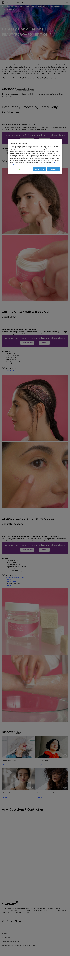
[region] (35, 156)
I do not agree (39, 169)
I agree (53, 169)
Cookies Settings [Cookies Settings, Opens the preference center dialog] (15, 169)
